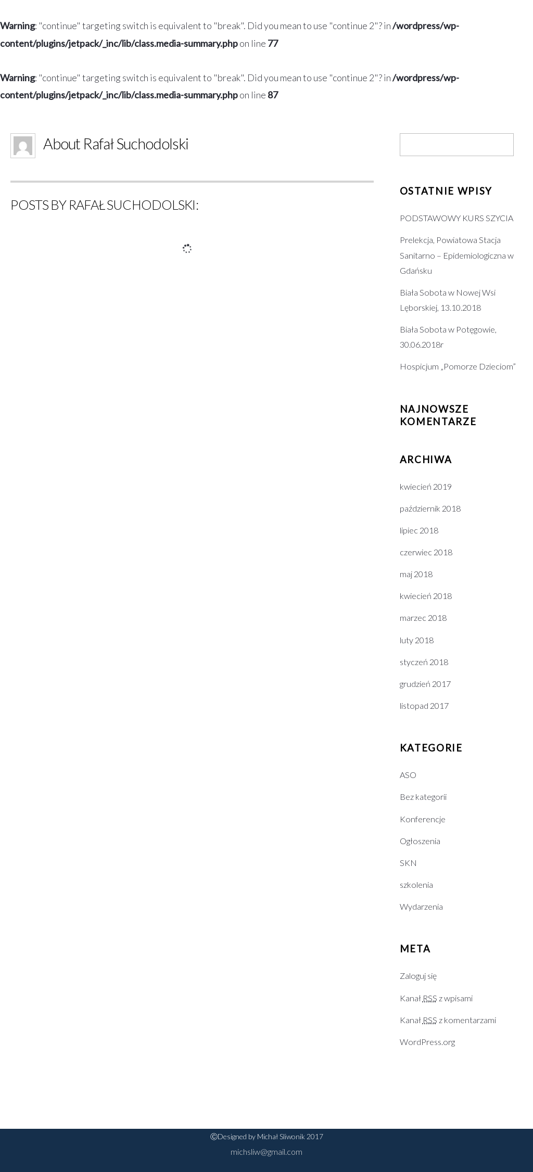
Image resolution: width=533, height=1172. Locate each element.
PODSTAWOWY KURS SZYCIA (456, 218)
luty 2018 (417, 640)
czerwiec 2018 (426, 552)
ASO (408, 775)
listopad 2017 (424, 705)
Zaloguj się (418, 975)
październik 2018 (430, 508)
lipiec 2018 (419, 530)
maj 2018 (416, 574)
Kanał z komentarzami (448, 1020)
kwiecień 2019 (426, 486)
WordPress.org (427, 1042)
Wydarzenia (421, 906)
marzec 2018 (423, 617)
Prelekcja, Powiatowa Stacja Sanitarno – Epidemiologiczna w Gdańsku (457, 255)
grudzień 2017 (425, 684)
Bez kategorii (423, 796)
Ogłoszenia (420, 841)
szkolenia (416, 884)
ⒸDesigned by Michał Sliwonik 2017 (266, 1136)
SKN (408, 863)
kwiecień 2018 (426, 596)
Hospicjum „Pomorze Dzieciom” (458, 366)
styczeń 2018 (424, 662)
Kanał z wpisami (436, 998)
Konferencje (423, 819)
